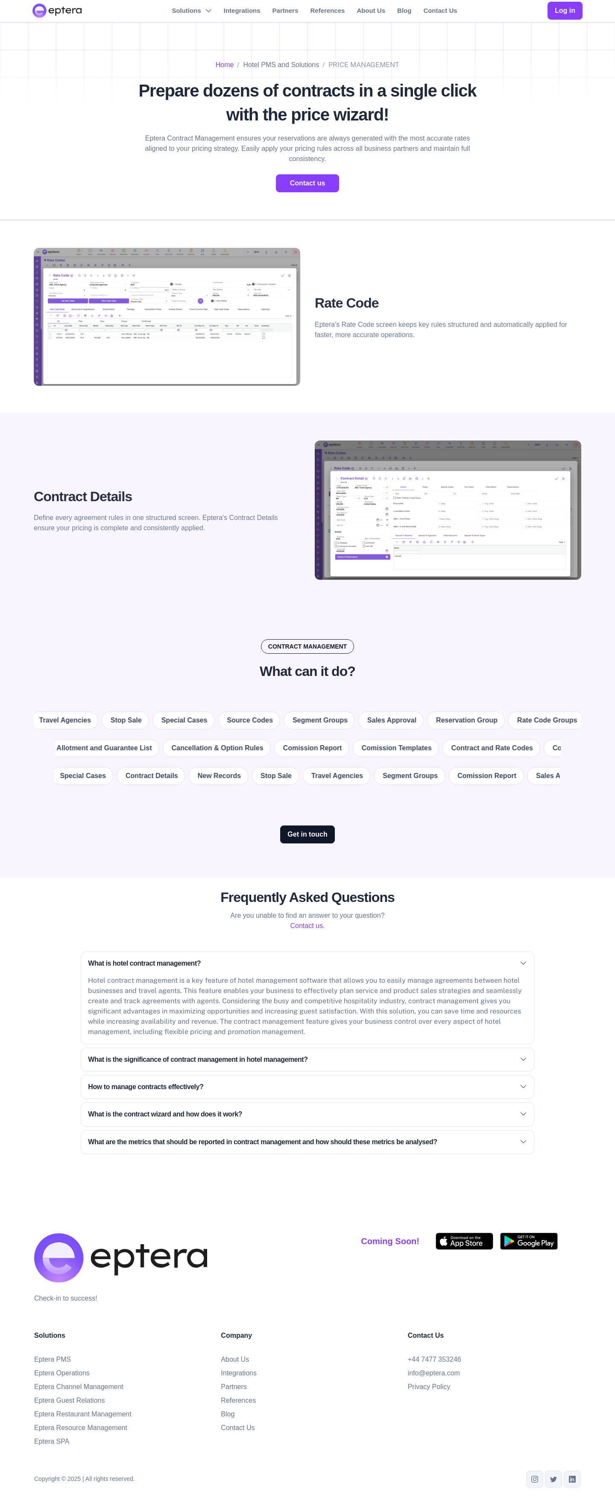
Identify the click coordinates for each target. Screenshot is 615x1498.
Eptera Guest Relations (69, 1400)
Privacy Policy (429, 1386)
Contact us (307, 183)
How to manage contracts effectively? (307, 1087)
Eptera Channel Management (78, 1386)
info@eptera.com (434, 1373)
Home (225, 64)
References (327, 10)
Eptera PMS (52, 1359)
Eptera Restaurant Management (83, 1414)
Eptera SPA (51, 1441)
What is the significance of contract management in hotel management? (307, 1059)
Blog (404, 10)
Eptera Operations (62, 1373)
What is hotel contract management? (307, 963)
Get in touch (307, 834)
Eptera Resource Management (80, 1427)
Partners (285, 10)
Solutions (186, 10)
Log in (565, 10)
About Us (371, 10)
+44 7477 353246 (434, 1359)
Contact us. (307, 925)
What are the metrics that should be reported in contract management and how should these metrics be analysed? (307, 1142)
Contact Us (440, 10)
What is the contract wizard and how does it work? (307, 1114)
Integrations (242, 10)
